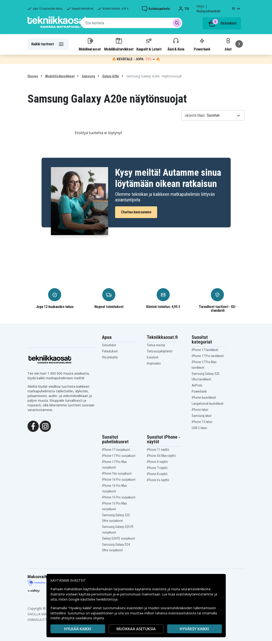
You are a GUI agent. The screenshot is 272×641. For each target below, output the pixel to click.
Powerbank (202, 44)
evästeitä (159, 589)
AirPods (197, 385)
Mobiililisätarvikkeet (119, 44)
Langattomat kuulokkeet (207, 403)
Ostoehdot (109, 345)
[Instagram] (45, 425)
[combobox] (131, 23)
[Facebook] (33, 425)
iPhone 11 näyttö (158, 449)
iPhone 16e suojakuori (117, 473)
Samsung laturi (202, 416)
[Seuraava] (239, 44)
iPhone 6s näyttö (158, 480)
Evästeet (152, 357)
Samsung (88, 76)
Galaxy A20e (110, 76)
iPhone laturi (200, 410)
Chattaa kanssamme (136, 212)
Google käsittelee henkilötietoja (92, 599)
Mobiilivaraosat (90, 44)
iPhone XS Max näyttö (161, 456)
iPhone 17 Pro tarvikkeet (208, 356)
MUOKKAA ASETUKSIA (136, 628)
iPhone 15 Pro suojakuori (118, 497)
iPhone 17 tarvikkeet (205, 350)
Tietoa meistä (156, 345)
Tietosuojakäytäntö (160, 351)
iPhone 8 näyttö (157, 474)
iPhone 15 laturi (202, 422)
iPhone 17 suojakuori (116, 449)
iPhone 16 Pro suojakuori (118, 479)
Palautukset (110, 351)
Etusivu (33, 76)
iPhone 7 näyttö (157, 468)
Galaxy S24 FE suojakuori (118, 538)
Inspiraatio (154, 363)
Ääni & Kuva (175, 44)
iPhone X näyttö (157, 462)
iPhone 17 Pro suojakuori (118, 456)
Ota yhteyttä (110, 357)
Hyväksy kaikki (194, 628)
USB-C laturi (199, 428)
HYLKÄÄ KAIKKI (77, 628)
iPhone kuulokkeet (204, 397)
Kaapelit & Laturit (149, 44)
